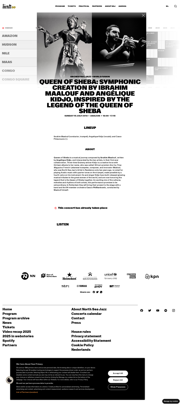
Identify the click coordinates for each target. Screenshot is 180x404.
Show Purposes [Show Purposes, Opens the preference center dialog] (117, 387)
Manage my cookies (171, 401)
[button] (10, 380)
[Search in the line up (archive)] (176, 6)
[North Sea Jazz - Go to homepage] (9, 6)
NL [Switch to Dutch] (167, 6)
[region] (77, 379)
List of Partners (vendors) (27, 392)
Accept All (118, 373)
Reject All (118, 380)
